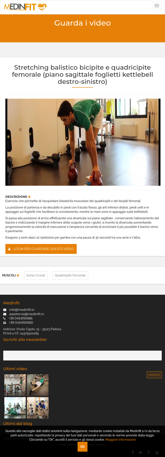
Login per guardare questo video (41, 249)
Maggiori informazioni (121, 439)
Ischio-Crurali (35, 275)
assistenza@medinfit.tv (23, 314)
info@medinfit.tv (18, 310)
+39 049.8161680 (18, 323)
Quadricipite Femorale (70, 275)
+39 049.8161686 (18, 318)
